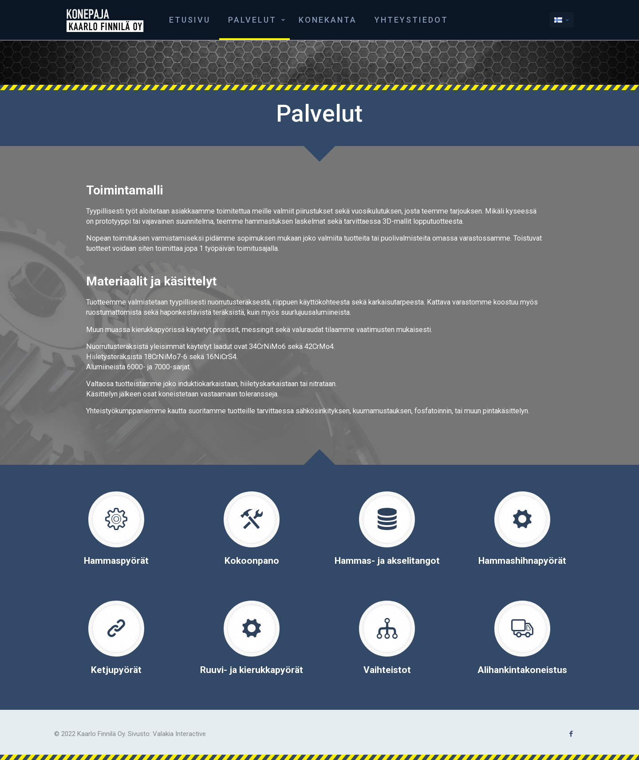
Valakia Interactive (179, 734)
